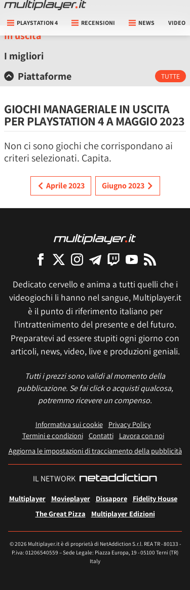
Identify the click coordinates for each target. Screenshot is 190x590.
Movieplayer (70, 498)
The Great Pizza (60, 513)
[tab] (95, 76)
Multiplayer (27, 498)
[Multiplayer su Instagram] (77, 259)
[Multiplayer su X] (59, 259)
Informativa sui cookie (69, 424)
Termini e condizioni (52, 435)
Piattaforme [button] (37, 76)
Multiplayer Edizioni (123, 513)
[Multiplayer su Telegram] (95, 259)
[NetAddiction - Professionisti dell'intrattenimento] (118, 479)
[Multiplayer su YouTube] (132, 259)
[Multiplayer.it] (45, 5)
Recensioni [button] (93, 22)
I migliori (24, 56)
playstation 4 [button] (32, 22)
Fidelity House (155, 498)
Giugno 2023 (128, 186)
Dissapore (111, 498)
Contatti (101, 435)
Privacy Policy (129, 424)
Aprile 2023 (61, 186)
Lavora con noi (141, 435)
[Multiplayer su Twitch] (113, 259)
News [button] (142, 22)
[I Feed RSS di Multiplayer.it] (150, 259)
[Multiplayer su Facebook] (40, 259)
